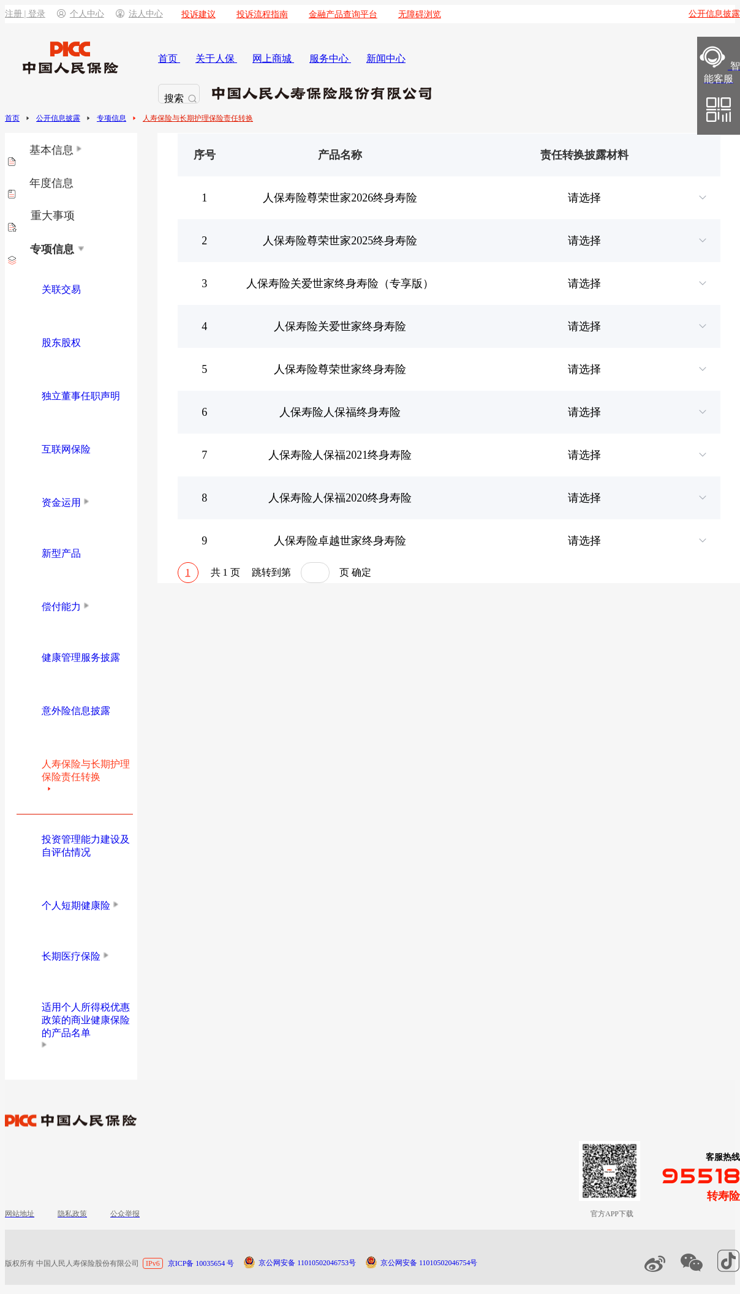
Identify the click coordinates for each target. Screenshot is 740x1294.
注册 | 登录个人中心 (54, 13)
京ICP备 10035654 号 (201, 1263)
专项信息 (111, 118)
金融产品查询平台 (343, 14)
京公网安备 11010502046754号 (429, 1262)
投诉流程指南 (262, 14)
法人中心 (139, 13)
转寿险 (723, 1196)
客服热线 (723, 1157)
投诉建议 (198, 14)
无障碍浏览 (419, 14)
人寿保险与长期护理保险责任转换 (198, 118)
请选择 (638, 198)
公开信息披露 (58, 118)
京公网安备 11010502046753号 (307, 1262)
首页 (12, 118)
